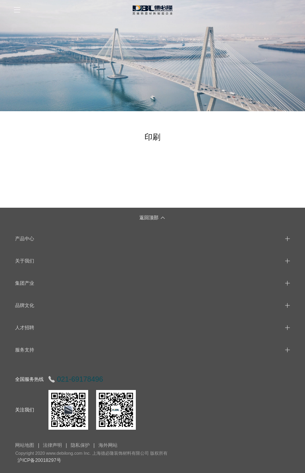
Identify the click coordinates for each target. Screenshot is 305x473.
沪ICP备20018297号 (39, 460)
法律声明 (52, 445)
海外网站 (108, 445)
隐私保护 (80, 445)
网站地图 (24, 445)
